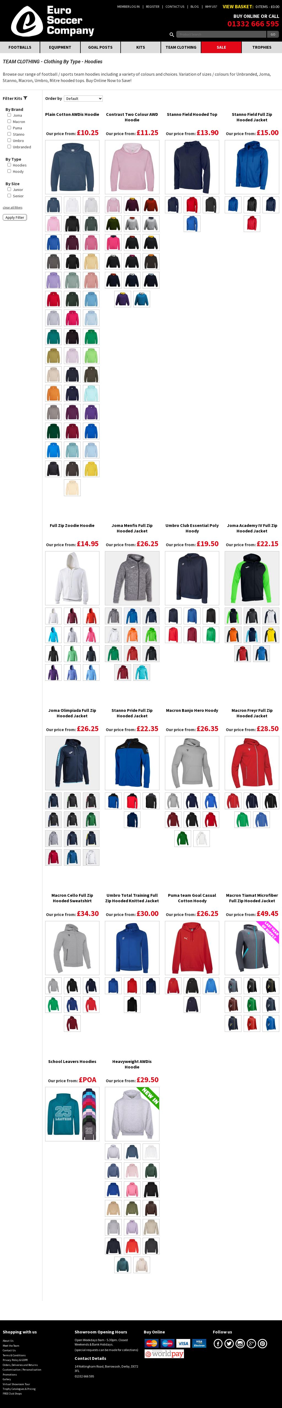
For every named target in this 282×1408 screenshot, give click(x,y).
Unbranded (22, 146)
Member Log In (128, 6)
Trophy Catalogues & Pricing (19, 1389)
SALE (221, 47)
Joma (17, 115)
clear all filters (12, 207)
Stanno (19, 134)
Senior (18, 195)
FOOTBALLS (20, 47)
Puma (17, 127)
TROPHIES (262, 47)
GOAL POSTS (100, 47)
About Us (8, 1341)
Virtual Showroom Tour (16, 1384)
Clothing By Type (62, 61)
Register (152, 6)
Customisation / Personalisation (22, 1369)
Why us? (211, 6)
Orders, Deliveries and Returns (20, 1365)
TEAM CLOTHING (181, 47)
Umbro (18, 140)
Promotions (10, 1374)
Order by (53, 98)
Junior (18, 189)
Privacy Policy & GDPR (15, 1360)
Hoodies (20, 165)
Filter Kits (15, 98)
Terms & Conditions (14, 1355)
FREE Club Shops (12, 1393)
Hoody (18, 171)
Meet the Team (11, 1345)
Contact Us (175, 6)
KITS (140, 47)
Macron (19, 121)
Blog (195, 6)
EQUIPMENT (60, 47)
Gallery (7, 1379)
